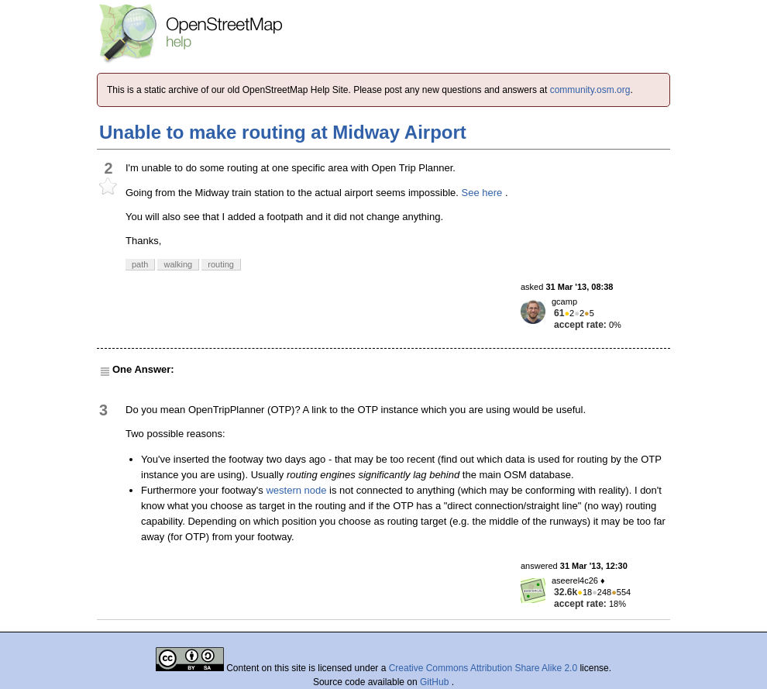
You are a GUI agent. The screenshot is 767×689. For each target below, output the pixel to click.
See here (482, 192)
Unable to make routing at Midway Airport (282, 132)
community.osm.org (590, 89)
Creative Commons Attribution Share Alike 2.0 (483, 668)
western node (296, 490)
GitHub (436, 682)
